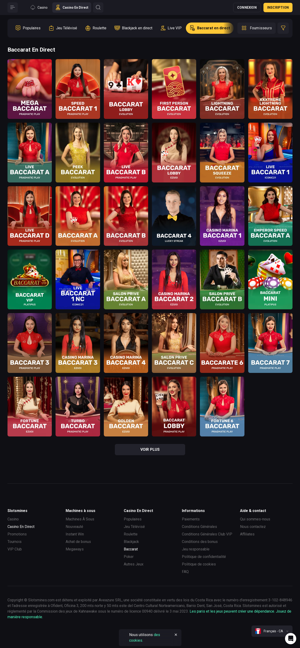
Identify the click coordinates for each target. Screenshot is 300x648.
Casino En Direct (21, 526)
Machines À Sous (80, 519)
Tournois (15, 541)
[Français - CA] (271, 631)
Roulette (131, 534)
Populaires (133, 519)
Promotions (17, 534)
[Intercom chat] (290, 638)
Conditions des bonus (200, 541)
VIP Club (15, 549)
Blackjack (131, 541)
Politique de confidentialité (204, 556)
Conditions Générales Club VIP (207, 534)
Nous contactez (253, 526)
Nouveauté (74, 526)
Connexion (247, 7)
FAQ (185, 571)
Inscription (278, 7)
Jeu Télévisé (134, 526)
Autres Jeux (133, 564)
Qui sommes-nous (255, 519)
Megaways (75, 549)
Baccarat (131, 549)
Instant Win (75, 534)
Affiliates (247, 534)
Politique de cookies (199, 564)
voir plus (150, 449)
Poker (129, 556)
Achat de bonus (78, 541)
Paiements (191, 519)
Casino (13, 519)
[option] (28, 28)
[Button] (13, 7)
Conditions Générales (199, 526)
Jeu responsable (196, 549)
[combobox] (271, 631)
